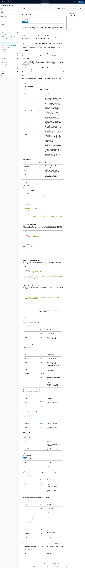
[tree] (9, 16)
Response (25, 182)
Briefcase (25, 342)
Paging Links (26, 471)
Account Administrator (41, 71)
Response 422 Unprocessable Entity (31, 260)
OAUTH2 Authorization (56, 55)
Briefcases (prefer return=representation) (33, 411)
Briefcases (31, 24)
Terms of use (59, 566)
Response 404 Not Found (29, 244)
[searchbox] (9, 9)
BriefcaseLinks (43, 384)
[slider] (66, 15)
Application (42, 381)
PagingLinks (42, 406)
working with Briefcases (39, 30)
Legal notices (68, 566)
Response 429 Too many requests (31, 285)
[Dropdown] (52, 1)
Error (24, 517)
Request (25, 83)
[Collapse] (17, 29)
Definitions (25, 318)
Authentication (25, 50)
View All (2, 30)
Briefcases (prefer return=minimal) (31, 389)
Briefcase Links (26, 432)
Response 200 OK (27, 185)
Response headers (27, 304)
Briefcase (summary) (28, 320)
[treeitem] (9, 19)
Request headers (27, 159)
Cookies (64, 566)
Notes (23, 33)
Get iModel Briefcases (29, 15)
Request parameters (28, 86)
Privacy (55, 566)
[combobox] (9, 12)
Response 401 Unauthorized (29, 224)
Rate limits (24, 75)
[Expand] (17, 16)
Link (41, 444)
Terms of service (50, 566)
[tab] (25, 326)
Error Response (26, 542)
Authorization (25, 58)
